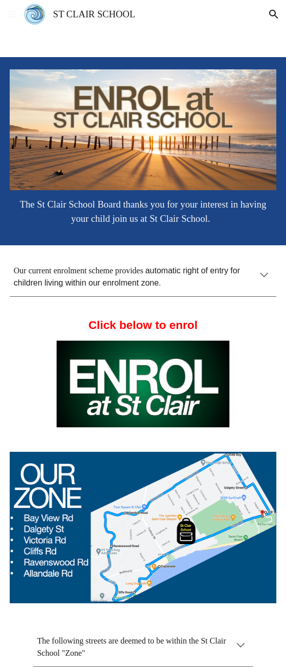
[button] (12, 14)
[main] (143, 211)
